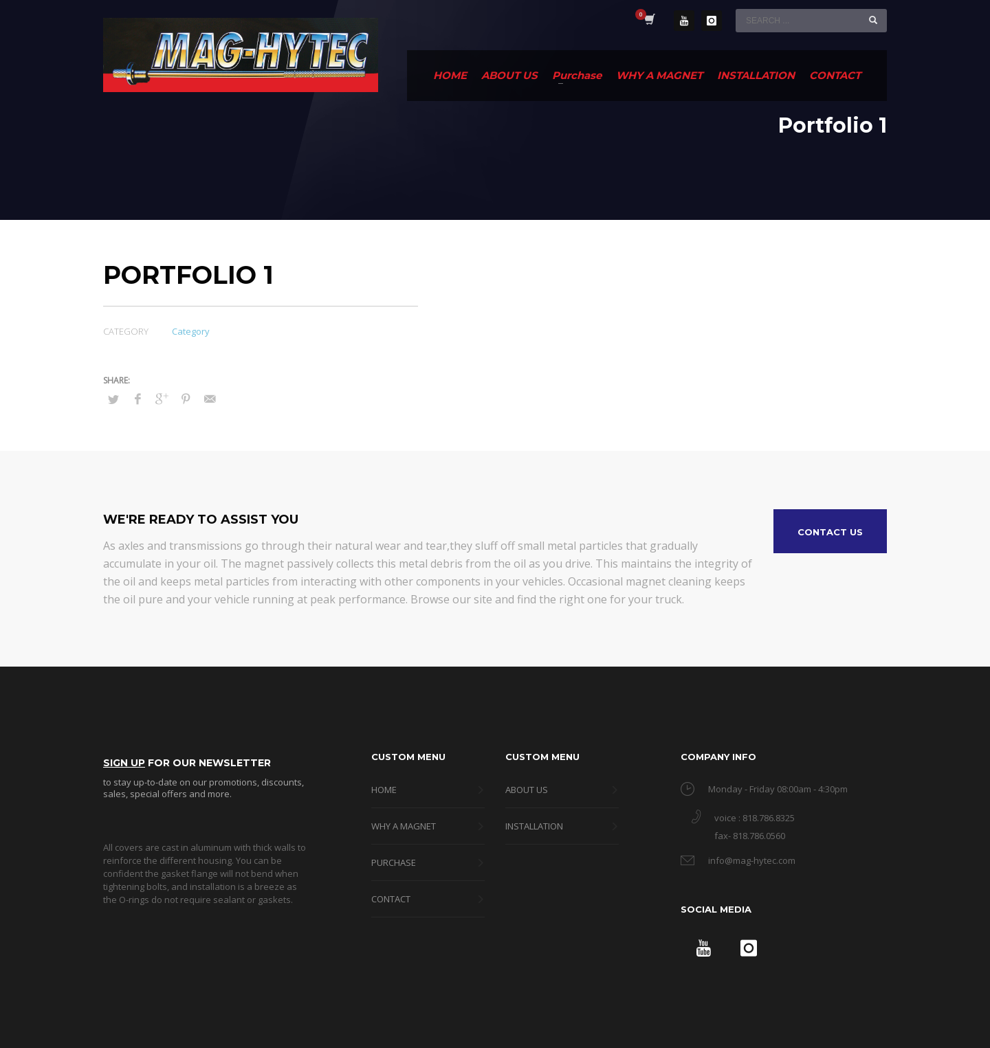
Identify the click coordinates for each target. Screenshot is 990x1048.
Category (191, 331)
